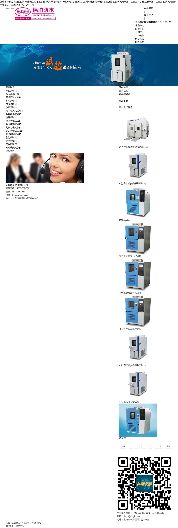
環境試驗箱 (11, 141)
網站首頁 (139, 22)
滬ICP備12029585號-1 (16, 526)
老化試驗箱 (11, 137)
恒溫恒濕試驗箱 (13, 97)
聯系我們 (139, 42)
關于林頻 (139, 29)
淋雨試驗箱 (11, 101)
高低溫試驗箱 (12, 94)
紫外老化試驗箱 (13, 121)
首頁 (123, 446)
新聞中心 (139, 32)
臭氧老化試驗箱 (13, 127)
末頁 (168, 446)
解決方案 (139, 39)
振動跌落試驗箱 (13, 147)
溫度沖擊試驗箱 (13, 124)
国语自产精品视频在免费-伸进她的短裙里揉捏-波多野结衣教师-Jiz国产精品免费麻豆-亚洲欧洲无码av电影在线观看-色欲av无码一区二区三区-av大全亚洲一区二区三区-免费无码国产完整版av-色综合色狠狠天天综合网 (88, 3)
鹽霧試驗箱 (11, 117)
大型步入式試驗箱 (14, 111)
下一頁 (158, 446)
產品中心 (139, 25)
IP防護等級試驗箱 (14, 131)
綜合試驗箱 (11, 144)
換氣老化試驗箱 (13, 114)
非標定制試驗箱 (13, 134)
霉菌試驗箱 (11, 90)
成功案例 (139, 35)
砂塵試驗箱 (11, 107)
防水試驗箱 (11, 104)
